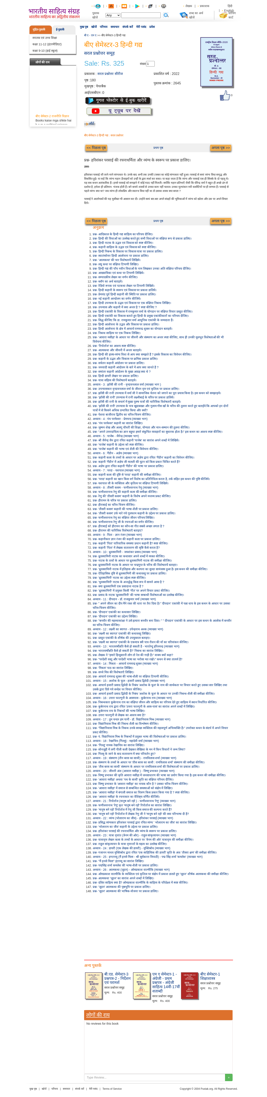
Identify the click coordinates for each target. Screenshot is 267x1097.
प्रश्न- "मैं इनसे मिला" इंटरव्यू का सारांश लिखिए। (118, 861)
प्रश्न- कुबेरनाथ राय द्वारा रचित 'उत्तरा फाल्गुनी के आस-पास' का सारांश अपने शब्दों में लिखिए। (144, 706)
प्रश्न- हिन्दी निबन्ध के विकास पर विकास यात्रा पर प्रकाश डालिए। (128, 251)
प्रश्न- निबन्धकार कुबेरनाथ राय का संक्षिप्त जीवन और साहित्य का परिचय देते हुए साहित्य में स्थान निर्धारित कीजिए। (155, 702)
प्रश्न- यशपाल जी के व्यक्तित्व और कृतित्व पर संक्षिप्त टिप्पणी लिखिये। (131, 483)
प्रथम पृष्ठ (158, 147)
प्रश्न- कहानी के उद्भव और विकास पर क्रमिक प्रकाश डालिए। (125, 358)
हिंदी (230, 6)
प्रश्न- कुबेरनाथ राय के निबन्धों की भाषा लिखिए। (119, 711)
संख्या (143, 63)
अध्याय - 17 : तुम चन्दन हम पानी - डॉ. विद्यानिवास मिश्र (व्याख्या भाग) (132, 719)
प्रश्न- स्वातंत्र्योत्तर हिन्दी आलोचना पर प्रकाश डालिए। (121, 255)
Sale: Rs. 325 (104, 63)
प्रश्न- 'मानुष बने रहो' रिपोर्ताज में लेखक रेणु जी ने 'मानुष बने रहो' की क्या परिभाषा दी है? (141, 814)
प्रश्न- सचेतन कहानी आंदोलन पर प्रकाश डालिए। (118, 363)
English (229, 10)
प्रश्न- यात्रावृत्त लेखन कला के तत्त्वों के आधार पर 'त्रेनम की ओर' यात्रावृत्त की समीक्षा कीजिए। (143, 839)
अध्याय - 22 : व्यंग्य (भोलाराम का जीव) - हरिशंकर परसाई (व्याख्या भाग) (133, 818)
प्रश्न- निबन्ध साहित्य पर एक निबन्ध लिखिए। (116, 333)
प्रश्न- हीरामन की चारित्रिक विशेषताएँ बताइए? (118, 530)
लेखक (188, 6)
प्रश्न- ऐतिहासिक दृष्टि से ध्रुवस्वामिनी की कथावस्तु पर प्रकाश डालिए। (130, 573)
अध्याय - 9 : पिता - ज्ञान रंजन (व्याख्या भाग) (117, 534)
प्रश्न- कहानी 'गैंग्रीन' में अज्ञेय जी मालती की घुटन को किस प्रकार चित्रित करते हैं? (136, 461)
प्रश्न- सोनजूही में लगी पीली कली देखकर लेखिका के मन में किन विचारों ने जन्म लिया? (139, 749)
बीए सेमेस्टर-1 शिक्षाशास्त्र (210, 976)
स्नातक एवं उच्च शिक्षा (44, 38)
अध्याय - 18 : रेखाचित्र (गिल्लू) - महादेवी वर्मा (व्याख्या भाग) (126, 741)
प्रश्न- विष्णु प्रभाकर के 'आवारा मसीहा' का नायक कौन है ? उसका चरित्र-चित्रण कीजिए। (140, 784)
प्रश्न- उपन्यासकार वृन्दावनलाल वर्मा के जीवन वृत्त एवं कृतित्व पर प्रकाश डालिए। (136, 388)
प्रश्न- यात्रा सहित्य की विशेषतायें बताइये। (114, 380)
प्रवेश (152, 27)
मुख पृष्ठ (84, 27)
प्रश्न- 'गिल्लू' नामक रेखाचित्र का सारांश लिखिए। (118, 745)
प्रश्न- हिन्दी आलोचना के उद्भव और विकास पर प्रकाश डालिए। (126, 324)
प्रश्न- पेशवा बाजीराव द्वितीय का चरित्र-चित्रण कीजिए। (122, 414)
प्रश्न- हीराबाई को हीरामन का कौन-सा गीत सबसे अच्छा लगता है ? (128, 526)
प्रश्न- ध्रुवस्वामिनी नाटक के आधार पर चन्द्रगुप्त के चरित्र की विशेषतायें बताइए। (135, 565)
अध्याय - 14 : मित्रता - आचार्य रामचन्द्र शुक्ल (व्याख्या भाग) (125, 663)
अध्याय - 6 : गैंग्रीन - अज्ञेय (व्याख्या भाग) (115, 453)
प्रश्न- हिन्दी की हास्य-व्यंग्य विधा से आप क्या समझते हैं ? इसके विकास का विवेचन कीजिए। (142, 354)
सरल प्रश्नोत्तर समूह (99, 53)
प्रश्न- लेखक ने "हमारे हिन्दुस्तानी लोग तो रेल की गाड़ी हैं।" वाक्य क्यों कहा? (133, 655)
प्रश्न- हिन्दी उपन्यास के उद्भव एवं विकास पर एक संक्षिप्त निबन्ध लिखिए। (132, 303)
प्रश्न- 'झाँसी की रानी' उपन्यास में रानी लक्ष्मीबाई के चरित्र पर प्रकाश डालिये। (133, 397)
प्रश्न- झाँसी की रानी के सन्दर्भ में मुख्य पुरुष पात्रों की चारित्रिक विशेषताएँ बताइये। (137, 401)
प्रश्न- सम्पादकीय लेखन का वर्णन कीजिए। (115, 277)
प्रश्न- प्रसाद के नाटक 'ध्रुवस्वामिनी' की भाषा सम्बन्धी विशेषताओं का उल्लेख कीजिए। (138, 595)
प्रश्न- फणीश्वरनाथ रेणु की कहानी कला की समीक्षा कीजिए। (125, 492)
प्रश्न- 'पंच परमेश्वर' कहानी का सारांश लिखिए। (118, 423)
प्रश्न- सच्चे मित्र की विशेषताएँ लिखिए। (113, 672)
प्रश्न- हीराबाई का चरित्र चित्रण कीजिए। (114, 504)
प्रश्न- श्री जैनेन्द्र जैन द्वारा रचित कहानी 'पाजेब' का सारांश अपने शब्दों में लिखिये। (136, 440)
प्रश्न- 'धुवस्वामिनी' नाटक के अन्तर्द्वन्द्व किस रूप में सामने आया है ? (128, 582)
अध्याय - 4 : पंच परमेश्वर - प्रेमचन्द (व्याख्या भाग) (120, 419)
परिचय (103, 27)
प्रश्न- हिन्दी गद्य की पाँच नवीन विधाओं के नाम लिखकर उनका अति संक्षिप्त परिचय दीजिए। (142, 268)
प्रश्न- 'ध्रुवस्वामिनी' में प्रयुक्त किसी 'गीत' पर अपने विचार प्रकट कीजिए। (131, 590)
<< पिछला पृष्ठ (96, 148)
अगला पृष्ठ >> (220, 148)
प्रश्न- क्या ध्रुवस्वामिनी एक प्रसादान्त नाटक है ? (118, 586)
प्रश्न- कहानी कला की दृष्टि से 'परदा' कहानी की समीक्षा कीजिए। (127, 474)
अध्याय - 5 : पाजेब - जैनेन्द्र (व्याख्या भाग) (116, 436)
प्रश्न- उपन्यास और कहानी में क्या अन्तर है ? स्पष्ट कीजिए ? (125, 307)
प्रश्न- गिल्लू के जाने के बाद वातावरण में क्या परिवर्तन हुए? (124, 753)
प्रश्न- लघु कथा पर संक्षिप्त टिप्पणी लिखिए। (116, 264)
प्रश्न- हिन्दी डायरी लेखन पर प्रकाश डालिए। (116, 376)
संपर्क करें (127, 27)
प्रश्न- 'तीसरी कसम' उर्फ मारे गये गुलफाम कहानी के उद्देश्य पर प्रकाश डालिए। (134, 513)
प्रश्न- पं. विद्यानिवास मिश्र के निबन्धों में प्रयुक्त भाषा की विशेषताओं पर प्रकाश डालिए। (139, 736)
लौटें (91, 123)
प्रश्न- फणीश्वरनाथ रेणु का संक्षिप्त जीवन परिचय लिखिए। (124, 517)
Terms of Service (112, 1088)
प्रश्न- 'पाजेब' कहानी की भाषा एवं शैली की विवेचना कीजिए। (125, 449)
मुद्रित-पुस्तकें (39, 29)
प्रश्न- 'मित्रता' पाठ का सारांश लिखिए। (113, 668)
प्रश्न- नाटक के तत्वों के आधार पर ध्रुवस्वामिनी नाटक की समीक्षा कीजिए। (132, 560)
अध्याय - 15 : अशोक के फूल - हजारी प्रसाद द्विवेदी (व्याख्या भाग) (129, 680)
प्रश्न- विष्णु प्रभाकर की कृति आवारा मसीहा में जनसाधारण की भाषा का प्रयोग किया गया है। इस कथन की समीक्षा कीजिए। (159, 775)
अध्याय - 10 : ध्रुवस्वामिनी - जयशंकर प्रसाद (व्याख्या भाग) (125, 552)
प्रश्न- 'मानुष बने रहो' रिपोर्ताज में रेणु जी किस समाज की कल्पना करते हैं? (132, 809)
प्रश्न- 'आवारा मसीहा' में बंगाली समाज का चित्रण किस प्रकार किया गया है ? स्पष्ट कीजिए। (141, 792)
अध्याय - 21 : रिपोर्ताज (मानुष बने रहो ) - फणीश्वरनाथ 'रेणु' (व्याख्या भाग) (134, 801)
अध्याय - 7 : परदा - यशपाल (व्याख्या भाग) (116, 470)
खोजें (94, 27)
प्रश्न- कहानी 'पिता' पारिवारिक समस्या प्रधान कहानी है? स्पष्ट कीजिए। (130, 543)
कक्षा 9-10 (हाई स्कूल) (45, 50)
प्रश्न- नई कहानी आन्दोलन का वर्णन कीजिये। (117, 298)
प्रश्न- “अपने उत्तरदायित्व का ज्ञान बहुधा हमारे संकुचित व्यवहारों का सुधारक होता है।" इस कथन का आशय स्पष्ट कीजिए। (157, 431)
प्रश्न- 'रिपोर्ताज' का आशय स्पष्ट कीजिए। (114, 346)
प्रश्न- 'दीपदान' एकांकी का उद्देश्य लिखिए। (115, 616)
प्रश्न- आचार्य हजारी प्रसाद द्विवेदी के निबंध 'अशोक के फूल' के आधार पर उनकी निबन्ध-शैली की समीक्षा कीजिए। (154, 693)
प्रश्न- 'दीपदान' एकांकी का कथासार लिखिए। (116, 612)
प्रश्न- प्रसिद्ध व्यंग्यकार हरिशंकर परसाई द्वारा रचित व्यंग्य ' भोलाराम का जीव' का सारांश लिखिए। (145, 822)
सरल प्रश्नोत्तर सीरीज (110, 74)
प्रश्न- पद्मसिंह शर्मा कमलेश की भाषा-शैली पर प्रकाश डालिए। (125, 865)
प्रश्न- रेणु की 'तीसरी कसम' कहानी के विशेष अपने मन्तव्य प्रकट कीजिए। (132, 496)
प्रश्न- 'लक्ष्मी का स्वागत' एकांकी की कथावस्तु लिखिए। (122, 633)
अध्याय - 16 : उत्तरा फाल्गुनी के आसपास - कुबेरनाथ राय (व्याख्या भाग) (132, 698)
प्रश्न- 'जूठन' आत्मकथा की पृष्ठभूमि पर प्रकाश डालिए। (121, 887)
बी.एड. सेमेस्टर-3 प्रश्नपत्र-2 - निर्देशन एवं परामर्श (117, 978)
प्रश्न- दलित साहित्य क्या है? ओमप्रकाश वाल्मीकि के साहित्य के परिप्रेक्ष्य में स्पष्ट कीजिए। (140, 882)
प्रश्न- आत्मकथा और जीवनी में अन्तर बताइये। (117, 350)
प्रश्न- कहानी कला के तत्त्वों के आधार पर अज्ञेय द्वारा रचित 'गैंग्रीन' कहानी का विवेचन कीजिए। (143, 457)
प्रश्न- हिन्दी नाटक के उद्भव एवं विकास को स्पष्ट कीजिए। (123, 243)
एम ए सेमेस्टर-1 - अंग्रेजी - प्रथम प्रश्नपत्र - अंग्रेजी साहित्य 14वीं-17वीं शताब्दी (166, 982)
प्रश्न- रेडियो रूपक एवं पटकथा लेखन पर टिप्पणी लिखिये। (124, 285)
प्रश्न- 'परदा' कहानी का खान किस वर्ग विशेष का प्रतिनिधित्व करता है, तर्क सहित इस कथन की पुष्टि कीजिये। (151, 479)
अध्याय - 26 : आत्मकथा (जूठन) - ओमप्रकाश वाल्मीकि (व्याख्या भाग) (131, 869)
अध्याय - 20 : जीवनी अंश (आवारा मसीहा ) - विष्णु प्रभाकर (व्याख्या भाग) (134, 771)
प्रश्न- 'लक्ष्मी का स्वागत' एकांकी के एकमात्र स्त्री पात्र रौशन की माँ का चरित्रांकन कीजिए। (140, 642)
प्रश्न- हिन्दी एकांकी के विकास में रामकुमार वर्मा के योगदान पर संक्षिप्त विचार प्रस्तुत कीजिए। (143, 311)
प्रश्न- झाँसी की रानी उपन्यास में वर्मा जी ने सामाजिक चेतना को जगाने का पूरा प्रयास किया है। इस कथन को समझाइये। (157, 393)
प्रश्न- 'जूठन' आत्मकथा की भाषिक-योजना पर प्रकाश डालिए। (126, 891)
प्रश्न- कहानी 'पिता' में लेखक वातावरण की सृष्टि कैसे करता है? (126, 547)
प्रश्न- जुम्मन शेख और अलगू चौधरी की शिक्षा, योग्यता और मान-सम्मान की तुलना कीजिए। (141, 427)
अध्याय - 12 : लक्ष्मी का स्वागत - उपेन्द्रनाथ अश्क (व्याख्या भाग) (128, 629)
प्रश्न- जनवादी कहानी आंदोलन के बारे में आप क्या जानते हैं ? (126, 367)
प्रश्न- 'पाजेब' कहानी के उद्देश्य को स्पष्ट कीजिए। (118, 444)
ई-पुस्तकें (60, 29)
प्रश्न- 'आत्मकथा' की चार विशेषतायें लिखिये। (116, 260)
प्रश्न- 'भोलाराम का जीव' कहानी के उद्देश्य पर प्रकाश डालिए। (125, 826)
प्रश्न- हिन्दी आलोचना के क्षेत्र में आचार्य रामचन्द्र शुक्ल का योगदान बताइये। (132, 328)
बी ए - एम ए (90, 35)
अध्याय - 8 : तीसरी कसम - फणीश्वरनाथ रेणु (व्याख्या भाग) (125, 487)
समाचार (115, 27)
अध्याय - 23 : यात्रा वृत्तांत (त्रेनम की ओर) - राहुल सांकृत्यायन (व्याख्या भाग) (134, 835)
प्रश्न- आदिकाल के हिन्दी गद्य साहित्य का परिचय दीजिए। (123, 234)
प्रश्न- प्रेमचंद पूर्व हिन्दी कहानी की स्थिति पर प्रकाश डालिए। (124, 294)
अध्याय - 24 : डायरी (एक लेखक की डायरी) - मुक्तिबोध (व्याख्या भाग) (131, 848)
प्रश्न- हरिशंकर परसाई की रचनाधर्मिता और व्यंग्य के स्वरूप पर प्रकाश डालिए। (135, 831)
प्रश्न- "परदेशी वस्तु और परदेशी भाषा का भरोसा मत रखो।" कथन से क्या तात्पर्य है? (137, 659)
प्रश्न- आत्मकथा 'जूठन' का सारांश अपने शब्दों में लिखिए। (123, 878)
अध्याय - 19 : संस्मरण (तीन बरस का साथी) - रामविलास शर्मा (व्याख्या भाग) (134, 758)
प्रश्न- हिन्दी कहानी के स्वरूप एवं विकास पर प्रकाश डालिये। (125, 290)
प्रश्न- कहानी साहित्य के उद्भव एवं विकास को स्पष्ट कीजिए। (124, 247)
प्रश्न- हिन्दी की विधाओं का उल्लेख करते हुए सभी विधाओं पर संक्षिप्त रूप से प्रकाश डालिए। (142, 238)
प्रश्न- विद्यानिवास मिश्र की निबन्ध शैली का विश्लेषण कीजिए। (126, 723)
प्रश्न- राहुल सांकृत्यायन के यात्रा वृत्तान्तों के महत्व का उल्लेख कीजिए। (130, 844)
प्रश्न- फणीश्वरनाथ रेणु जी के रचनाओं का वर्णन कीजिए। (123, 522)
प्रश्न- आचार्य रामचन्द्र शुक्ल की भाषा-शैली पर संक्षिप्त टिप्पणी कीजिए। (131, 676)
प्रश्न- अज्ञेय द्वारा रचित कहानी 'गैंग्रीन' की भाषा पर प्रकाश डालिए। (128, 466)
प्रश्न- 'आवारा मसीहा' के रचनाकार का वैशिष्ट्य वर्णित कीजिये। (126, 796)
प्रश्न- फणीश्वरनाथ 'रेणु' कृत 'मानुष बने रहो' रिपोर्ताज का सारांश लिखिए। (132, 805)
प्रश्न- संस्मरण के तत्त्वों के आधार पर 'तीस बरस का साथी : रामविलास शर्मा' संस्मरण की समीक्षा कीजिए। (149, 762)
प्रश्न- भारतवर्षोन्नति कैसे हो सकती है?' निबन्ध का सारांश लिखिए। (128, 650)
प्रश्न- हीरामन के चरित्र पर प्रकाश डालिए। (115, 500)
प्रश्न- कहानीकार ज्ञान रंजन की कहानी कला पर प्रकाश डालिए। (127, 539)
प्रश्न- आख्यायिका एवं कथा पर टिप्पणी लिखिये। (118, 273)
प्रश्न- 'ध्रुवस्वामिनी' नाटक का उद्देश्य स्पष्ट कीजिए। (119, 577)
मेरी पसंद (141, 27)
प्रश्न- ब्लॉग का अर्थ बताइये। (108, 281)
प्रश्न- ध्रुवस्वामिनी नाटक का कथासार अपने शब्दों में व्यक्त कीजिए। (129, 556)
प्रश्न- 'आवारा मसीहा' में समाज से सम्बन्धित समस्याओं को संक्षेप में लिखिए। (133, 788)
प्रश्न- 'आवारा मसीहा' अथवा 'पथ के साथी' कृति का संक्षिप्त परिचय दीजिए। (133, 779)
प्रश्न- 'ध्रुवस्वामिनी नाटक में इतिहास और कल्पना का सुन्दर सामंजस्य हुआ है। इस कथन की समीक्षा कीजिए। (150, 569)
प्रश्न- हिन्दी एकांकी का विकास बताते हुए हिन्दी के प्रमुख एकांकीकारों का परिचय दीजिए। (141, 316)
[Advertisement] (158, 925)
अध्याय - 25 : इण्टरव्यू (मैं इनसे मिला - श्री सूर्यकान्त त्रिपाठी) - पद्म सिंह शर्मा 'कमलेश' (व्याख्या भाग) (148, 856)
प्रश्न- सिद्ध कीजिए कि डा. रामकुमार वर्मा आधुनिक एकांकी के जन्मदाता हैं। (133, 320)
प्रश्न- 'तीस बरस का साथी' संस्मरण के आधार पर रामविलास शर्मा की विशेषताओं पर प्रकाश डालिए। (146, 766)
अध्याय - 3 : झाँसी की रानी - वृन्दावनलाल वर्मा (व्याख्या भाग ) (127, 384)
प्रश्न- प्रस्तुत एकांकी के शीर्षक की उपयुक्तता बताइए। (121, 638)
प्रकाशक (204, 6)
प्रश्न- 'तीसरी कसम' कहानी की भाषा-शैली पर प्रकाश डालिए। (125, 509)
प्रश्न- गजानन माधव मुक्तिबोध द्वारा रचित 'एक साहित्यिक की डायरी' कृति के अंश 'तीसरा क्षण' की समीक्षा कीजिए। (155, 852)
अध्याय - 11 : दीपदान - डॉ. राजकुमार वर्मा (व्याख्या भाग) (124, 599)
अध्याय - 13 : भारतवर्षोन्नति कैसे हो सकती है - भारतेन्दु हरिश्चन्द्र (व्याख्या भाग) (136, 646)
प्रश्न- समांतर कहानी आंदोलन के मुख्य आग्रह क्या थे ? (122, 371)
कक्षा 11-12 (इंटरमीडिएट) (47, 44)
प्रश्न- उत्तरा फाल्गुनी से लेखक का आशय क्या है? (119, 715)
